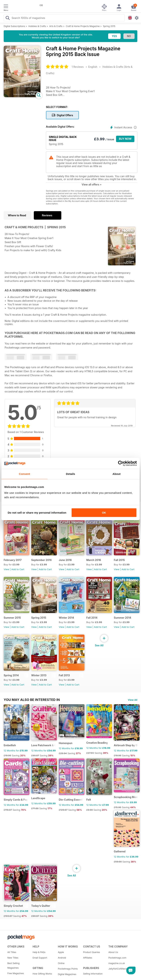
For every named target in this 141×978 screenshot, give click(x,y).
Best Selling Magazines (13, 965)
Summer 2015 (12, 617)
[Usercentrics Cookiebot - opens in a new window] (121, 463)
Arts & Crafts (55, 26)
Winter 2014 (66, 617)
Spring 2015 (109, 26)
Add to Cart (17, 569)
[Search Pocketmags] (7, 18)
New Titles (12, 957)
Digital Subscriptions (14, 26)
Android (62, 957)
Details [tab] (70, 473)
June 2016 (65, 560)
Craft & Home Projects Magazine (83, 26)
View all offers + (92, 184)
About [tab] (117, 473)
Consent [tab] (24, 473)
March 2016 (93, 560)
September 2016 (41, 560)
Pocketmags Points (68, 968)
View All (132, 699)
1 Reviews (78, 66)
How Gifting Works (42, 973)
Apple (61, 952)
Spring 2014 (11, 675)
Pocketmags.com (117, 957)
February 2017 (13, 560)
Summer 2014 (122, 617)
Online (61, 963)
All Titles (11, 952)
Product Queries (91, 952)
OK (104, 512)
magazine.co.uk (116, 963)
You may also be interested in (32, 699)
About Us (113, 952)
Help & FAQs (39, 952)
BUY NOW (125, 138)
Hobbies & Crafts (37, 26)
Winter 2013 (38, 675)
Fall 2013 (64, 675)
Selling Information (93, 973)
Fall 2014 (91, 617)
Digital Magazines (67, 974)
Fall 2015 (119, 560)
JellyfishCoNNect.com (119, 968)
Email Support (40, 957)
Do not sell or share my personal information (37, 512)
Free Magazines (15, 973)
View (6, 569)
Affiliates (87, 957)
